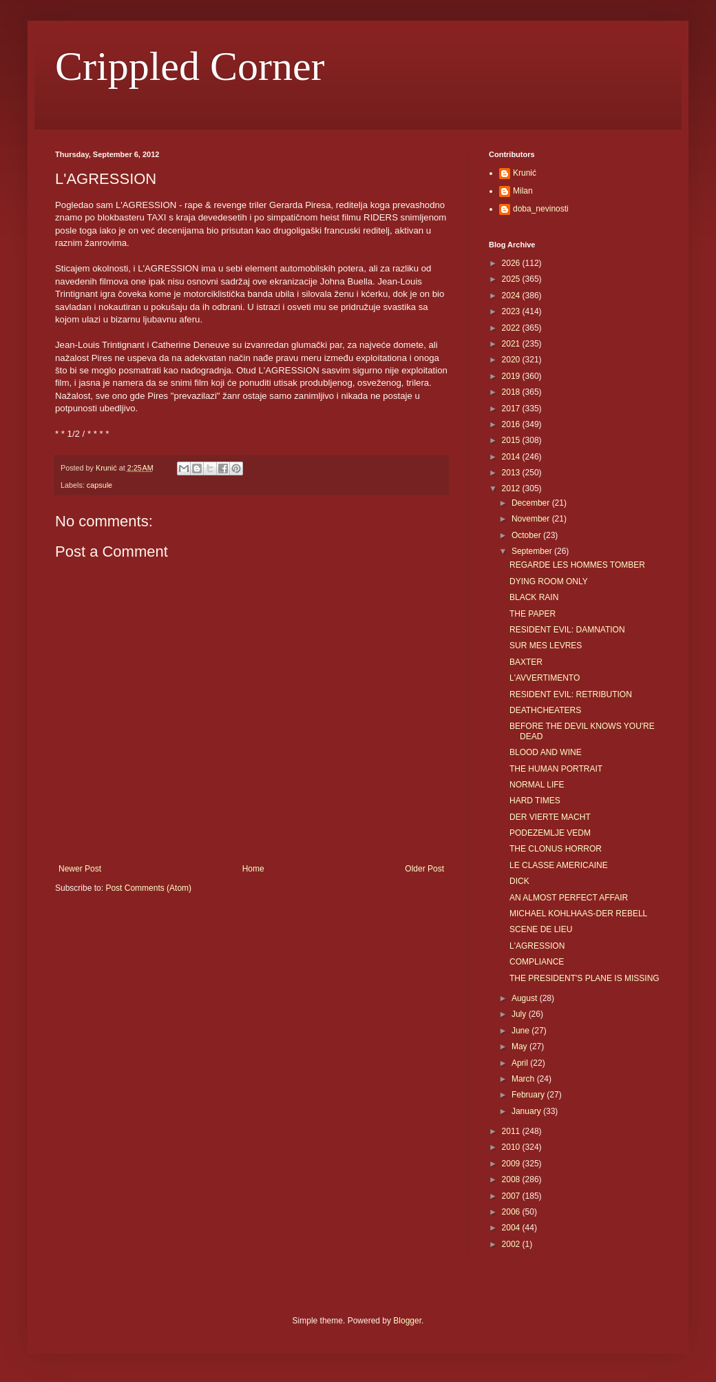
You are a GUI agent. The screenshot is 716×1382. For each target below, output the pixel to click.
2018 (512, 392)
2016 (512, 424)
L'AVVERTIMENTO (544, 678)
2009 (512, 1163)
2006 (512, 1212)
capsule (99, 485)
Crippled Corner (190, 66)
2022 (512, 328)
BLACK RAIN (533, 597)
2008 (512, 1179)
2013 (512, 472)
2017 (512, 408)
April (521, 1063)
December (532, 503)
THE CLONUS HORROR (555, 849)
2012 (512, 488)
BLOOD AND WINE (545, 752)
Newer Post (80, 869)
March (524, 1079)
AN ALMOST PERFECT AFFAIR (568, 898)
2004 (512, 1228)
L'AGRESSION (537, 946)
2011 (512, 1131)
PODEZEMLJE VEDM (550, 833)
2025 (512, 279)
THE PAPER (532, 614)
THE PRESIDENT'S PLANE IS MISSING (584, 978)
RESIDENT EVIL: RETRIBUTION (570, 694)
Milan (523, 191)
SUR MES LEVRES (545, 645)
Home (253, 869)
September (533, 551)
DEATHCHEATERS (545, 710)
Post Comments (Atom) (148, 888)
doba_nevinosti (541, 209)
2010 (512, 1147)
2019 (512, 376)
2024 (512, 295)
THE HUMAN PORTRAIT (555, 769)
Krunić (524, 173)
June (521, 1030)
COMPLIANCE (536, 962)
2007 (512, 1196)
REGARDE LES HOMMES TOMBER (577, 565)
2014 (512, 457)
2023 (512, 311)
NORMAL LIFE (537, 785)
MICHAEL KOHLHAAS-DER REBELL (578, 913)
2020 (512, 359)
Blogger (407, 1321)
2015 (512, 440)
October (527, 535)
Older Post (424, 869)
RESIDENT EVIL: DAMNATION (567, 630)
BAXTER (526, 662)
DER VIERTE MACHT (550, 817)
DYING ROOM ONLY (548, 581)
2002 (512, 1244)
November (532, 519)
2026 (512, 263)
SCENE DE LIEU (540, 929)
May (520, 1046)
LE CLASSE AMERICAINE (558, 865)
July (520, 1014)
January (527, 1111)
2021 (512, 344)
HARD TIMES (534, 800)
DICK (519, 881)
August (526, 998)
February (529, 1095)
